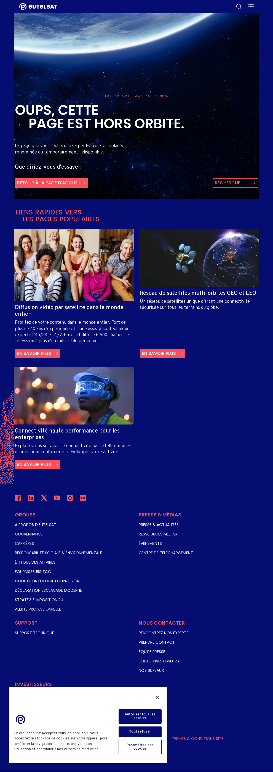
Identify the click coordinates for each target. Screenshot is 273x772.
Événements (150, 543)
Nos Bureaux (151, 670)
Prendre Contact (157, 642)
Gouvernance (29, 534)
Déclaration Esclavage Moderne (48, 590)
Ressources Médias (158, 534)
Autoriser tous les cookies (140, 716)
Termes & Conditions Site (197, 738)
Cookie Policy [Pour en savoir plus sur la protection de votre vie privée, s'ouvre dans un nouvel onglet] (27, 755)
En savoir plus (34, 353)
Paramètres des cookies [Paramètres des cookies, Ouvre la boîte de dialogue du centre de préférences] (140, 747)
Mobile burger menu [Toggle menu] (251, 6)
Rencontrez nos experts (164, 633)
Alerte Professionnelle (38, 609)
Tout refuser (140, 731)
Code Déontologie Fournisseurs (48, 581)
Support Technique (34, 633)
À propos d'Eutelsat (35, 524)
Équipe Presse (152, 651)
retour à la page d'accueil (49, 183)
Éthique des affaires (35, 562)
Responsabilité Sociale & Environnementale (58, 553)
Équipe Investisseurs (159, 661)
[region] (88, 724)
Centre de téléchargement (166, 553)
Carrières (24, 543)
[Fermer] (157, 697)
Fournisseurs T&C (33, 571)
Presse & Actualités (159, 524)
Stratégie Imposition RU (39, 600)
